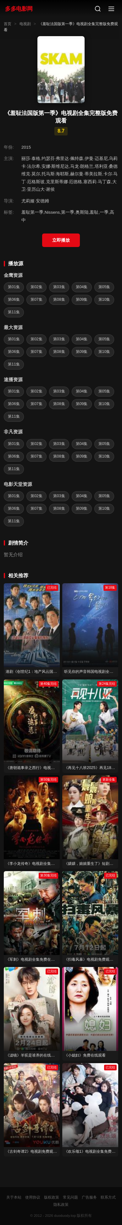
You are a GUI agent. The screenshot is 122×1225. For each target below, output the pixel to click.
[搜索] (97, 8)
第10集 (104, 299)
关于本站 (13, 1197)
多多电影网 (19, 8)
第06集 (14, 299)
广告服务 (89, 1197)
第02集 (36, 287)
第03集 (59, 287)
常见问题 (70, 1197)
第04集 (82, 287)
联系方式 (108, 1197)
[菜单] (111, 8)
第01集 (14, 287)
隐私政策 (61, 1204)
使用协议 (32, 1197)
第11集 (14, 312)
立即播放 (61, 240)
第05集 (104, 287)
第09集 (82, 299)
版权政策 (51, 1197)
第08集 (59, 299)
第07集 (36, 299)
